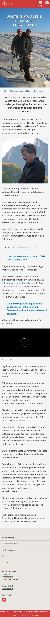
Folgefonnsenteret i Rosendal (16, 283)
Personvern (15, 615)
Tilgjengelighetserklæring (30, 615)
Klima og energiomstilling (20, 91)
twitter (4, 600)
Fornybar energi (8, 537)
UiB (5, 91)
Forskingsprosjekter (9, 550)
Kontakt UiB (4, 611)
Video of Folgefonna (25, 343)
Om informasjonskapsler (39, 611)
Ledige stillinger (16, 611)
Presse (26, 611)
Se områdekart (7, 589)
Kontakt (5, 562)
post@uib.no (6, 574)
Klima (4, 531)
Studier (5, 556)
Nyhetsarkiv (38, 91)
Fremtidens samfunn (10, 543)
